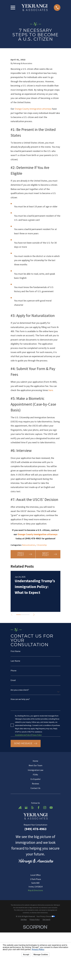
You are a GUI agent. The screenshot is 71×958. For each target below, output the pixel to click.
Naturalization (28, 577)
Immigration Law (35, 802)
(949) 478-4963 (35, 862)
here (51, 422)
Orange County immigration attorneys (33, 141)
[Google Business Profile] (26, 840)
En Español (35, 812)
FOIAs (35, 807)
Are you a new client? (20, 722)
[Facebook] (38, 840)
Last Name (15, 693)
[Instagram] (44, 840)
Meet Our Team (35, 798)
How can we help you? (20, 732)
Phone (13, 703)
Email (13, 713)
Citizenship (42, 577)
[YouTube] (51, 840)
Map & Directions (35, 923)
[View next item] (34, 647)
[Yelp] (32, 840)
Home (35, 793)
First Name (15, 683)
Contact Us (35, 821)
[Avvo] (19, 840)
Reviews (35, 816)
